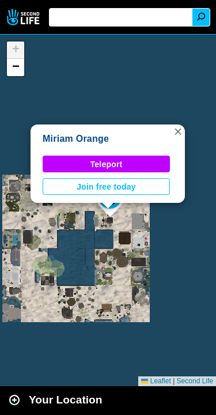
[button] (178, 131)
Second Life (24, 17)
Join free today (106, 186)
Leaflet (155, 381)
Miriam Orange (76, 139)
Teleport (106, 164)
